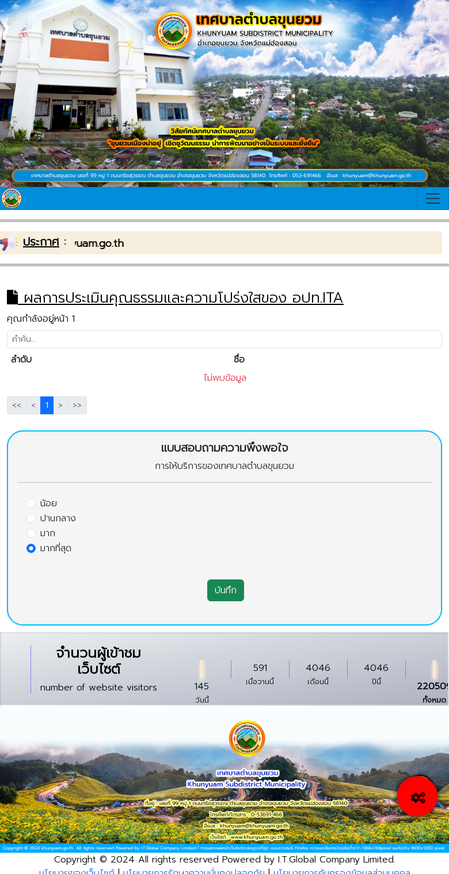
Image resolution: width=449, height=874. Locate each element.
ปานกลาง (58, 518)
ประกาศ (41, 242)
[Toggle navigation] (433, 198)
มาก (47, 533)
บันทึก (226, 590)
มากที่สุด (55, 548)
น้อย (48, 503)
